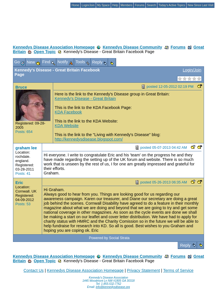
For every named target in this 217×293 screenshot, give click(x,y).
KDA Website (67, 125)
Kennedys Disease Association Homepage (54, 47)
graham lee (26, 148)
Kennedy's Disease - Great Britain (85, 98)
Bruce (21, 87)
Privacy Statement (143, 270)
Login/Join (192, 70)
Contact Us (33, 270)
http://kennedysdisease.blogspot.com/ (89, 139)
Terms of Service (178, 270)
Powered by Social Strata (109, 238)
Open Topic (45, 51)
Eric (19, 182)
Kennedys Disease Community (132, 47)
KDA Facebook (68, 112)
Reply (185, 245)
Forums (178, 47)
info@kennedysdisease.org (113, 286)
